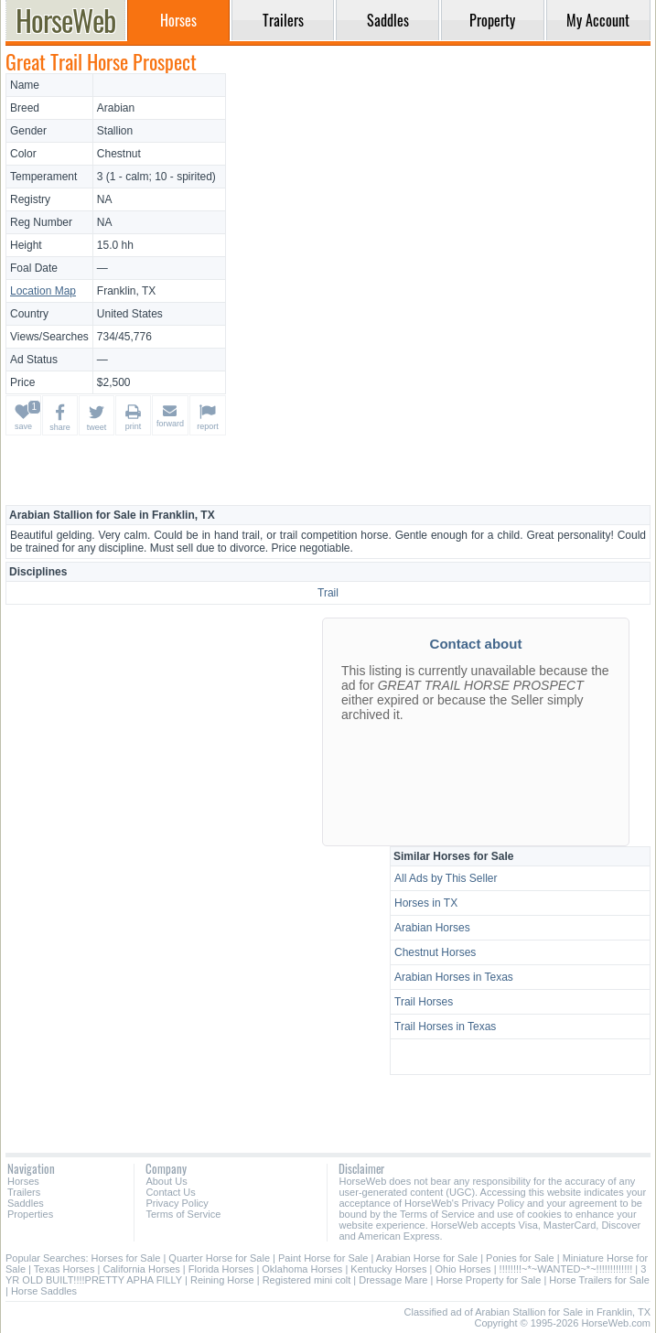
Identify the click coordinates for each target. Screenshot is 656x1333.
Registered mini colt (307, 1279)
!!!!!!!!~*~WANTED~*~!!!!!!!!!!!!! (566, 1268)
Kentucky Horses (388, 1268)
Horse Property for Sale (488, 1279)
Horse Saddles (44, 1290)
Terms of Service (182, 1214)
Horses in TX (425, 903)
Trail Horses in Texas (445, 1026)
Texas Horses (64, 1268)
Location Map (43, 291)
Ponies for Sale (520, 1257)
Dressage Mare (393, 1279)
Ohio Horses (462, 1268)
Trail (328, 592)
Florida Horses (221, 1268)
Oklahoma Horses (302, 1268)
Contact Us (170, 1192)
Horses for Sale (126, 1257)
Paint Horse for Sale (323, 1257)
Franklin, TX (126, 291)
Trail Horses (423, 1001)
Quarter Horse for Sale (219, 1257)
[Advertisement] (441, 201)
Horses (23, 1181)
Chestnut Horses (435, 952)
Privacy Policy (176, 1203)
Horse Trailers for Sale (599, 1279)
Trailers (23, 1192)
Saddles (25, 1203)
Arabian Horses (432, 927)
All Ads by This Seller (446, 878)
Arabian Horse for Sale (427, 1257)
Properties (30, 1214)
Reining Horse (222, 1279)
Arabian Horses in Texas (453, 977)
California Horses (140, 1268)
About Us (166, 1181)
